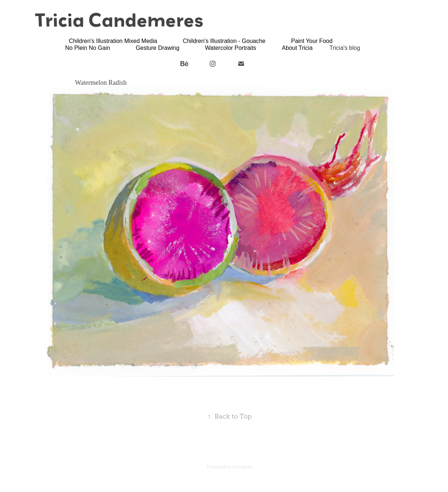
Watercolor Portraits (230, 48)
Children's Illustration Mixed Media (113, 41)
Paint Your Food (311, 41)
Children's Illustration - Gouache (224, 41)
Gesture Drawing (157, 48)
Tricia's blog (344, 48)
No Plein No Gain (87, 48)
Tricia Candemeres (119, 19)
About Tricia (297, 48)
